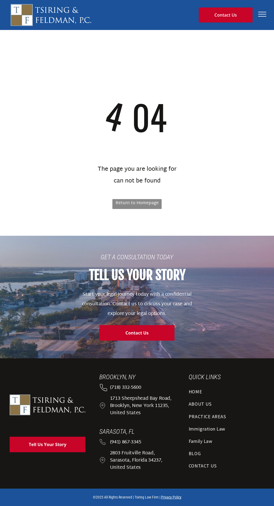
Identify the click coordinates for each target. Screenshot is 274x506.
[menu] (262, 14)
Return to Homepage (137, 203)
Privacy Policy (171, 497)
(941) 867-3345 (125, 442)
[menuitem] (226, 393)
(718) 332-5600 (125, 387)
